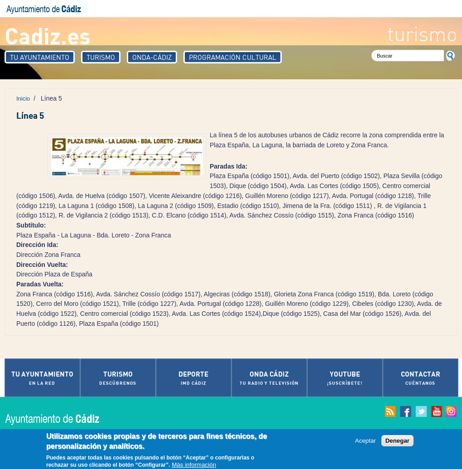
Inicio (23, 98)
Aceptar (365, 442)
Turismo (101, 57)
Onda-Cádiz (152, 57)
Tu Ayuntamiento (39, 57)
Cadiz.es (48, 35)
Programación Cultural (232, 57)
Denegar (397, 442)
